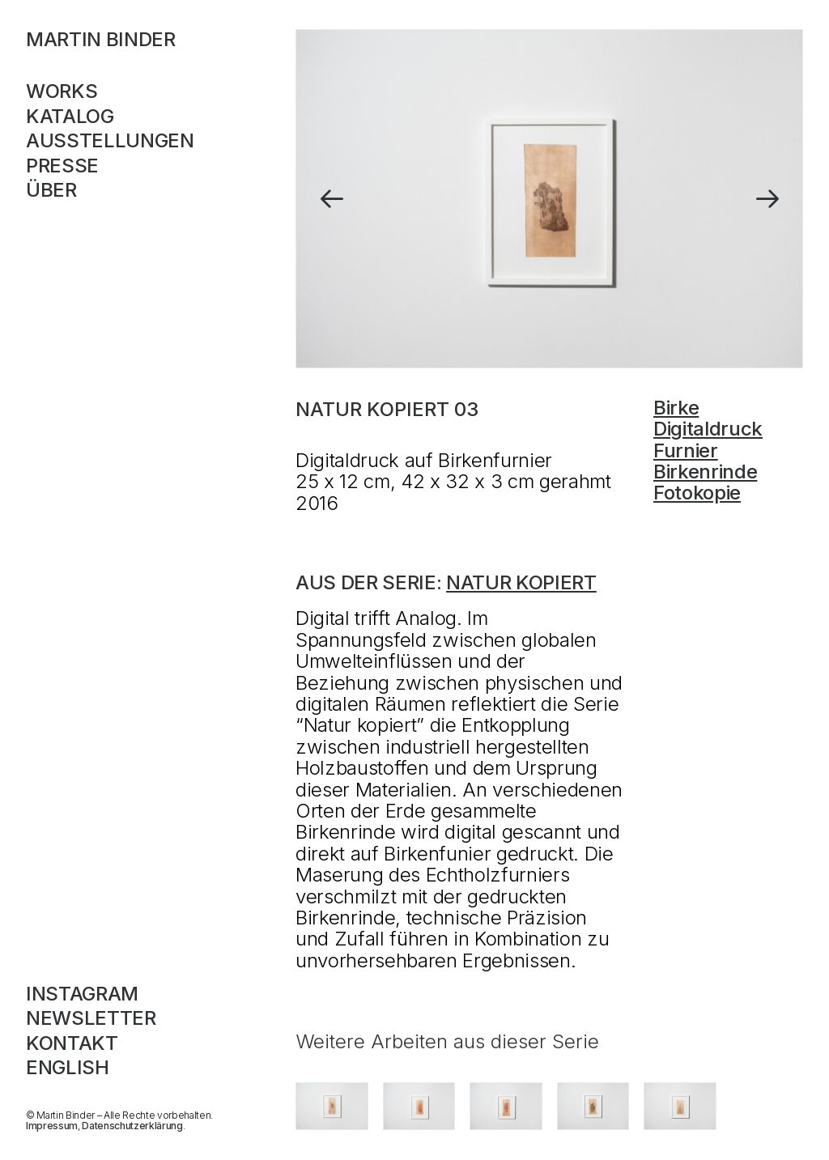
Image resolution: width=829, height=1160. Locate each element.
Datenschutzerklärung (132, 1126)
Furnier (685, 450)
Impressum (52, 1126)
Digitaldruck (708, 428)
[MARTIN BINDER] (131, 39)
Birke (676, 407)
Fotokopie (697, 492)
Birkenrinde (705, 471)
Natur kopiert (521, 582)
